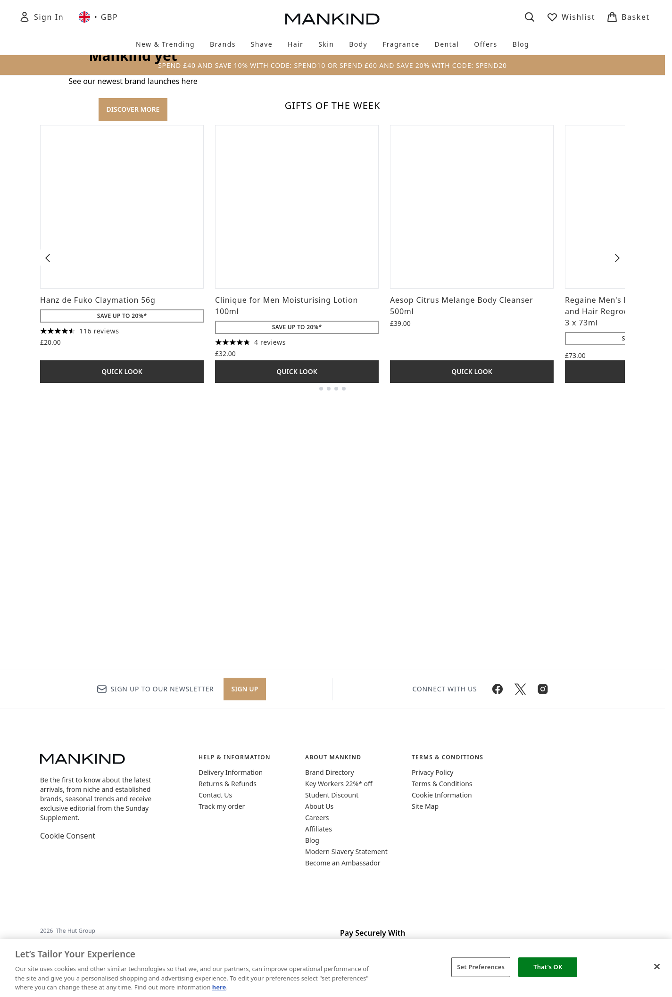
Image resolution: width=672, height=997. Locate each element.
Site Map (425, 806)
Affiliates (318, 828)
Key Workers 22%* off (339, 783)
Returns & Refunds (228, 783)
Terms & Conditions (442, 783)
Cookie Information (442, 794)
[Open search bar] (529, 17)
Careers (317, 817)
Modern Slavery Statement (346, 851)
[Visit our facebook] (497, 689)
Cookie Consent (67, 836)
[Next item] (617, 511)
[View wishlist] (571, 17)
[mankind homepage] (332, 18)
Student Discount (331, 794)
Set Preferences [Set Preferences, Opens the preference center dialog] (481, 967)
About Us (319, 806)
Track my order (222, 806)
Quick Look (121, 625)
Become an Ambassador (343, 862)
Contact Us (215, 794)
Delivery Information (231, 772)
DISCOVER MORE (133, 236)
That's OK (547, 967)
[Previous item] (47, 511)
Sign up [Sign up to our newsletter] (245, 688)
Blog (312, 840)
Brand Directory (329, 772)
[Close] (657, 966)
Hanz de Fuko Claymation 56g (98, 553)
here (219, 987)
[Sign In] (41, 17)
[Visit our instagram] (542, 689)
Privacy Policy (432, 772)
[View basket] (628, 17)
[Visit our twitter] (520, 689)
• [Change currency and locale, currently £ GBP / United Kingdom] (98, 17)
